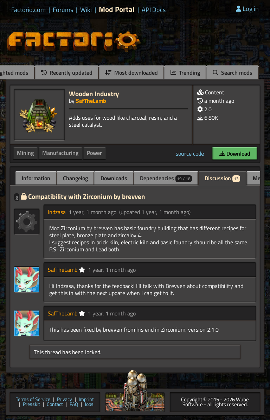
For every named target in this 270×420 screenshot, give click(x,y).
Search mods (232, 72)
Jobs (89, 404)
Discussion (222, 178)
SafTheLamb (91, 100)
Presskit (31, 404)
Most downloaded (131, 72)
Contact (55, 404)
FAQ (74, 404)
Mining (25, 153)
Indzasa (57, 212)
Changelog (75, 178)
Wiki (86, 10)
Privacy (64, 399)
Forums (63, 10)
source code (190, 153)
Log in (247, 8)
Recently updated (66, 72)
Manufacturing (60, 153)
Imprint (86, 399)
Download (234, 153)
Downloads (114, 178)
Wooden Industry (94, 93)
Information (36, 178)
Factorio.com (28, 10)
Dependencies (166, 178)
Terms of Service (33, 399)
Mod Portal (117, 9)
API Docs (154, 10)
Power (94, 153)
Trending (185, 72)
